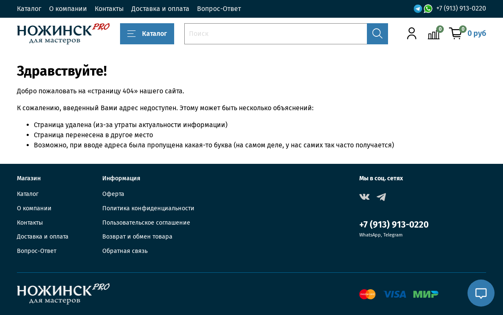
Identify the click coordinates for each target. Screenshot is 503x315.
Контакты (109, 9)
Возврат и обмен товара (137, 236)
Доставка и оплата (160, 9)
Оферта (113, 194)
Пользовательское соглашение (146, 222)
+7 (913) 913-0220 (461, 8)
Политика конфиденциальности (148, 208)
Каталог (29, 9)
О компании (68, 9)
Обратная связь (125, 251)
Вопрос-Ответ (219, 9)
